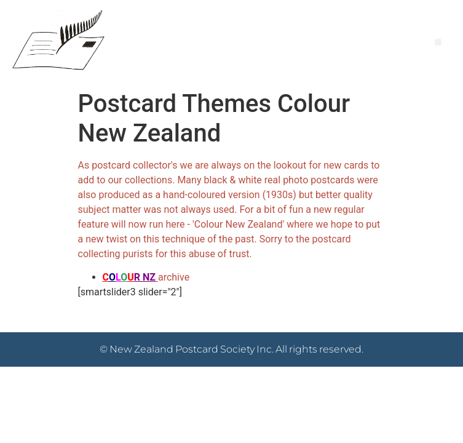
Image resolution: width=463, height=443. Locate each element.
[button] (438, 42)
